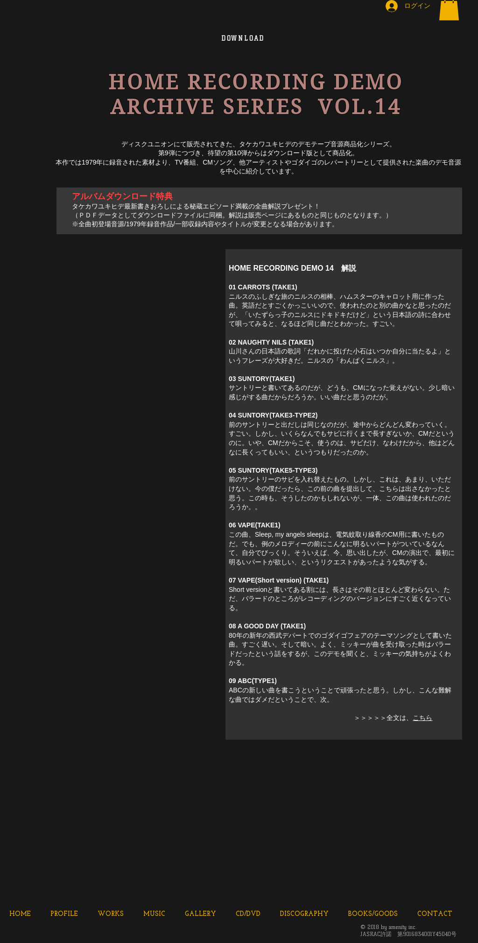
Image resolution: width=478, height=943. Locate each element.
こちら (422, 717)
